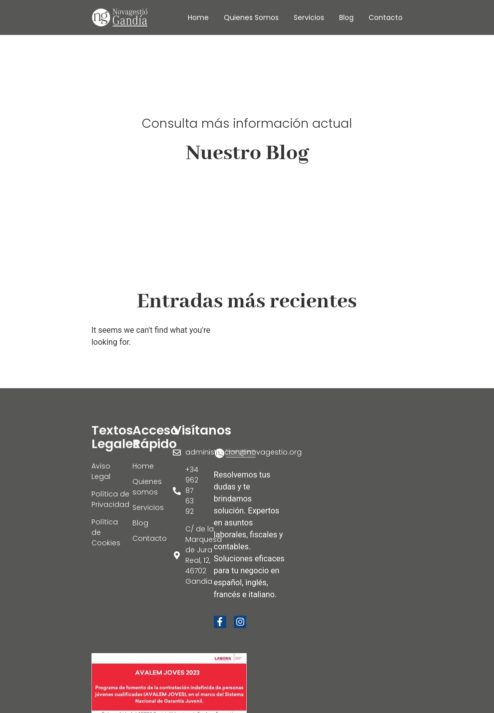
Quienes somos (251, 17)
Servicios (309, 17)
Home (198, 17)
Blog (346, 17)
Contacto (386, 17)
